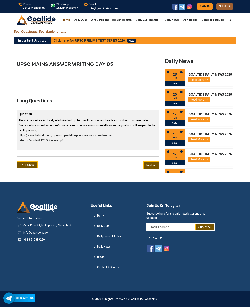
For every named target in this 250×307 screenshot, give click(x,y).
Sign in (205, 6)
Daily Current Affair (148, 19)
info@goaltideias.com (36, 232)
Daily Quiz (80, 19)
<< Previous (27, 164)
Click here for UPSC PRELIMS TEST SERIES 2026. (95, 41)
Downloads (190, 19)
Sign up (224, 6)
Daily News (172, 19)
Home (66, 19)
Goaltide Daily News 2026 (210, 74)
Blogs (100, 256)
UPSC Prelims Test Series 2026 (111, 19)
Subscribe (204, 227)
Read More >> (199, 79)
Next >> (151, 165)
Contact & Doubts (213, 19)
